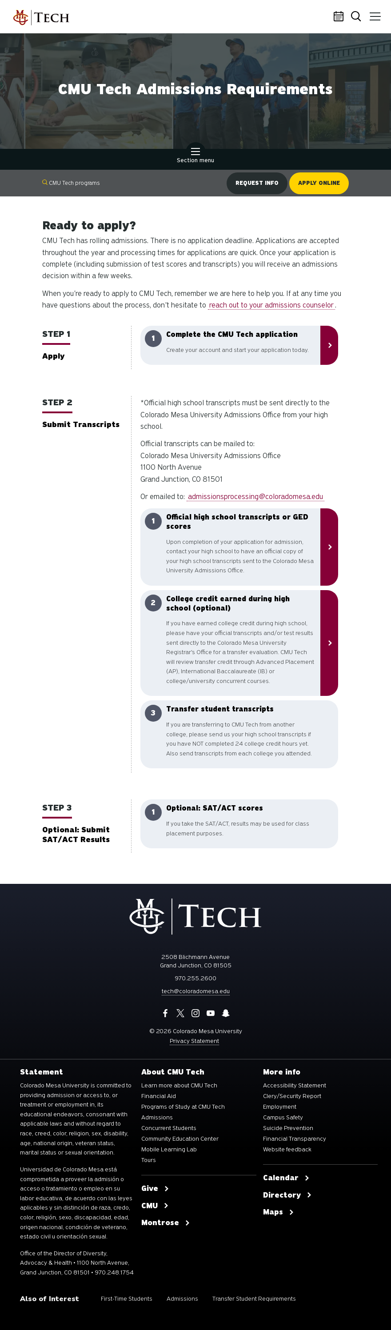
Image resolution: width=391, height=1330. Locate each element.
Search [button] (357, 17)
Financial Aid (158, 1096)
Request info (257, 183)
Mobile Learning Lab (169, 1149)
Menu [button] (374, 13)
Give (155, 1189)
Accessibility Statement (294, 1085)
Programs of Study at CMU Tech (183, 1106)
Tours (148, 1160)
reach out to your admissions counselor (271, 305)
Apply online (319, 183)
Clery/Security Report (292, 1096)
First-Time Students (126, 1298)
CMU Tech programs (71, 183)
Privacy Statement (194, 1041)
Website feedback (287, 1149)
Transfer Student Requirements (254, 1298)
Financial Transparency (294, 1138)
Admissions (157, 1117)
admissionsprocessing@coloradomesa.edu (255, 496)
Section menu (195, 156)
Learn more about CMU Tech (179, 1085)
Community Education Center (180, 1138)
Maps (278, 1212)
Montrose (165, 1223)
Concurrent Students (168, 1128)
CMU (155, 1206)
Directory (287, 1195)
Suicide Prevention (288, 1128)
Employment (279, 1106)
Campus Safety (283, 1117)
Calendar (340, 17)
